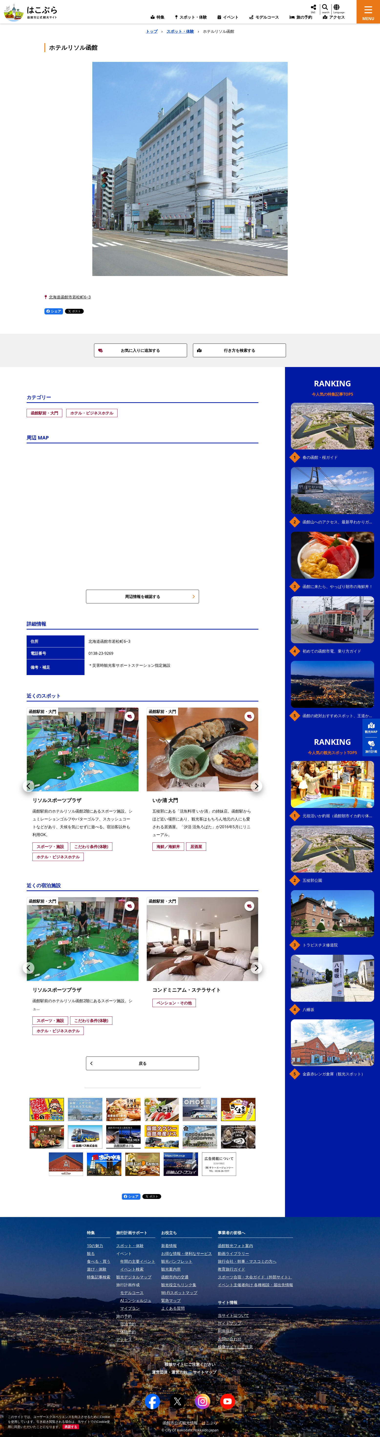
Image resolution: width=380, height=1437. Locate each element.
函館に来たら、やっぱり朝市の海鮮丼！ (338, 586)
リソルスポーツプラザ (56, 800)
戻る (118, 1063)
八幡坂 (308, 1009)
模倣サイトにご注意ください (190, 1364)
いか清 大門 (165, 800)
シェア (53, 311)
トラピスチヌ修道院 (320, 945)
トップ (152, 31)
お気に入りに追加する (129, 350)
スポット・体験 (180, 31)
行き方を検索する (226, 350)
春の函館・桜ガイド (320, 457)
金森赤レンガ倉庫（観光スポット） (334, 1074)
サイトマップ (204, 1372)
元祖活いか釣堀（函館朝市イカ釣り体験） (338, 815)
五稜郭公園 (312, 880)
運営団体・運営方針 (169, 1372)
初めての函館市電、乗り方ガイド (332, 651)
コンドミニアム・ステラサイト (186, 990)
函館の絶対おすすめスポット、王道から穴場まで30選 (338, 715)
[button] (28, 786)
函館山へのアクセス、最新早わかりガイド (338, 522)
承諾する (70, 1427)
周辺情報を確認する (160, 596)
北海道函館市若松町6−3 (70, 297)
